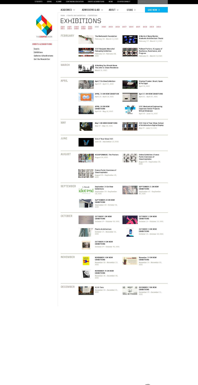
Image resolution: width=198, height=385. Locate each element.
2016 (131, 27)
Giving (49, 2)
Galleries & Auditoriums (43, 56)
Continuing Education (74, 2)
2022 (90, 27)
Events (37, 49)
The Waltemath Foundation (106, 36)
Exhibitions (38, 52)
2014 (145, 27)
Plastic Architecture (103, 229)
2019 (111, 27)
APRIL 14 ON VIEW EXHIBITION (107, 94)
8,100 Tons (99, 287)
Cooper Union (44, 26)
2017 (124, 27)
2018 (117, 27)
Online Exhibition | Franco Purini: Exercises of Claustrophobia (149, 157)
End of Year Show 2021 (104, 139)
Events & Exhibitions (96, 2)
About (115, 10)
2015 (138, 27)
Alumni (59, 2)
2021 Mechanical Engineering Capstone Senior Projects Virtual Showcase (150, 109)
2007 (90, 29)
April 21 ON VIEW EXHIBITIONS (151, 94)
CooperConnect (123, 2)
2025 (69, 27)
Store (131, 10)
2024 (76, 27)
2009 (76, 29)
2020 (104, 27)
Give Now (154, 10)
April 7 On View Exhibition (105, 81)
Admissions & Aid (94, 10)
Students (39, 2)
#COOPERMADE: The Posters (107, 155)
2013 (152, 27)
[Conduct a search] (153, 2)
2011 (63, 29)
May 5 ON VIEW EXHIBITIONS (106, 123)
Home (63, 15)
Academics (69, 10)
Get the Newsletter (42, 59)
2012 (159, 27)
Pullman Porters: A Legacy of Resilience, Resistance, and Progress (150, 51)
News (111, 2)
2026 (63, 27)
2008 (83, 29)
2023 (83, 27)
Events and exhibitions (77, 15)
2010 (69, 29)
